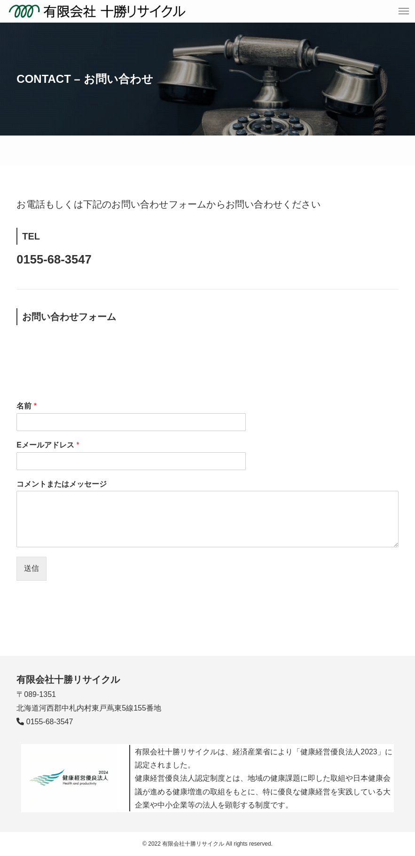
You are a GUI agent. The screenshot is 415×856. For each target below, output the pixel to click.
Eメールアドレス (47, 445)
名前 (26, 406)
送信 (31, 568)
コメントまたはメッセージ (61, 484)
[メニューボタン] (403, 11)
